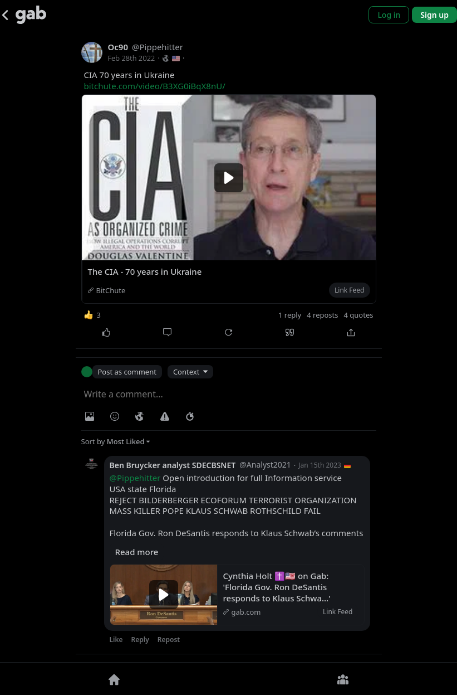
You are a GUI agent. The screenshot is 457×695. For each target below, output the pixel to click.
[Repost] (229, 332)
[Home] (114, 679)
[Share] (351, 332)
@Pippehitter (135, 477)
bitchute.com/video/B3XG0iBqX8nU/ (154, 85)
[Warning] (165, 416)
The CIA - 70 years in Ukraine (145, 271)
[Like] (106, 332)
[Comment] (167, 332)
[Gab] (31, 15)
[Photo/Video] (89, 416)
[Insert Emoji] (115, 416)
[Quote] (290, 332)
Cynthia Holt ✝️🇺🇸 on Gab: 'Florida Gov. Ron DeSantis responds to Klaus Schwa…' (277, 587)
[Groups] (343, 679)
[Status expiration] (190, 416)
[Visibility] (140, 416)
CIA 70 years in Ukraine (154, 80)
